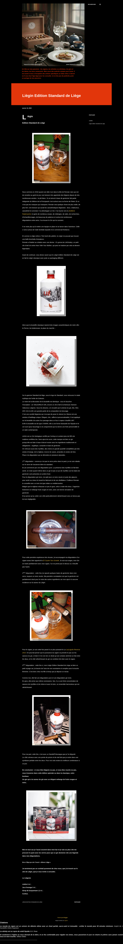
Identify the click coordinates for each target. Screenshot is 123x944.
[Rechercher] (92, 4)
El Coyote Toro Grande (51, 560)
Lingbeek (66, 920)
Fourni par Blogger (61, 917)
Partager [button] (92, 115)
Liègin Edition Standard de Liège (97, 123)
